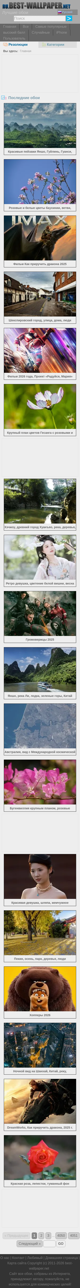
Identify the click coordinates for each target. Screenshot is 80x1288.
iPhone (61, 32)
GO (61, 1243)
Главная (9, 26)
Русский (65, 12)
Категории (53, 44)
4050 (61, 1235)
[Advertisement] (40, 86)
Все (26, 26)
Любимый (35, 1258)
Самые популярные (50, 26)
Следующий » (30, 1243)
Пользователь (14, 38)
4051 (74, 1235)
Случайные (41, 32)
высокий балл (14, 32)
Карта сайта (16, 1263)
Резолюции (15, 44)
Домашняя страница (61, 1258)
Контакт (18, 1258)
